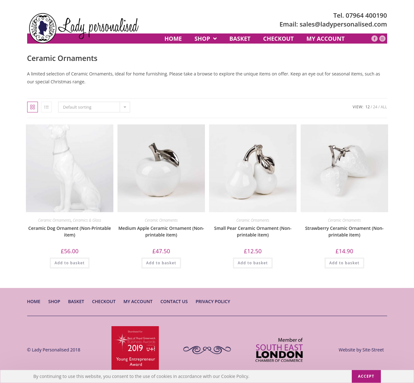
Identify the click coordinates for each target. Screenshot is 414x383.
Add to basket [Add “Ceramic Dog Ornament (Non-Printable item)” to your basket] (70, 263)
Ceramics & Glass (87, 220)
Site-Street (373, 350)
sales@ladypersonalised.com (343, 24)
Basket (76, 301)
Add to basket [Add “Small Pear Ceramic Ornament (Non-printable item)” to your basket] (253, 263)
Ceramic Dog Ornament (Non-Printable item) (69, 231)
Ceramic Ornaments (54, 220)
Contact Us (174, 301)
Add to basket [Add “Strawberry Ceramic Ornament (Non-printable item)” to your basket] (344, 263)
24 (375, 107)
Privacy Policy (212, 301)
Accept (366, 376)
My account (138, 301)
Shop (54, 301)
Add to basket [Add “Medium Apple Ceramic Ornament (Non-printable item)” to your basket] (161, 263)
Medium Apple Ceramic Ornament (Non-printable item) (161, 231)
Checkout (103, 301)
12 (367, 107)
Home (33, 301)
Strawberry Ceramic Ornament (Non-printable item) (344, 231)
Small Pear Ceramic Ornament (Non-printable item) (252, 231)
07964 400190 (366, 15)
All (384, 107)
